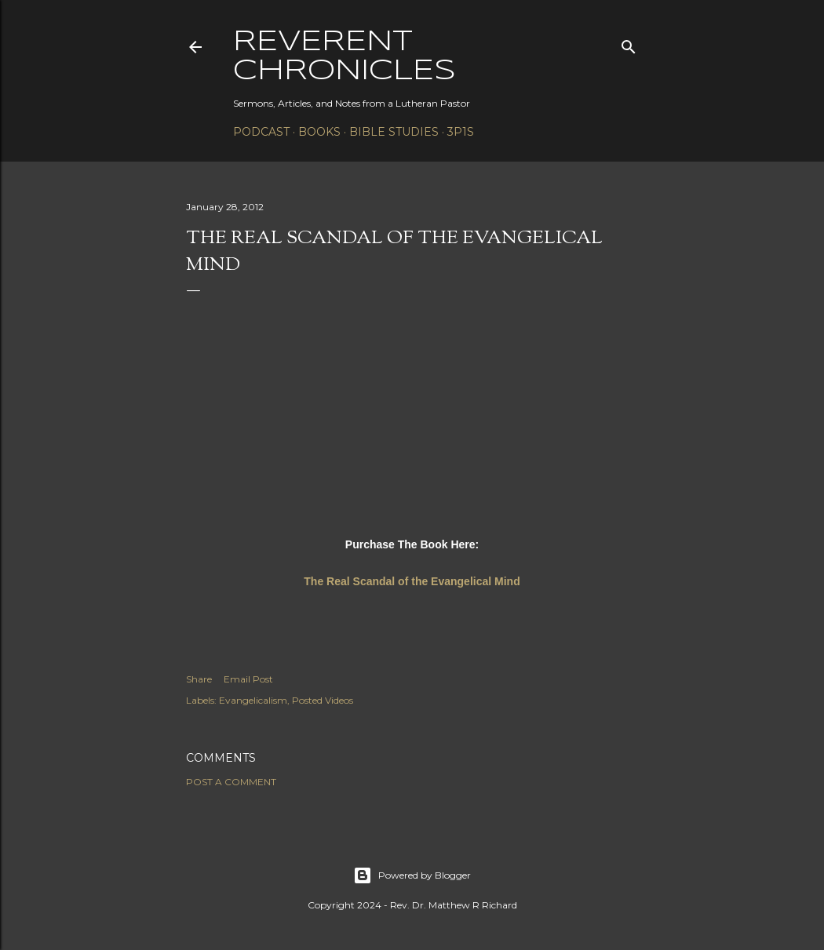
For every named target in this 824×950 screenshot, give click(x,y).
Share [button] (199, 679)
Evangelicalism (253, 700)
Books (319, 132)
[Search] (628, 43)
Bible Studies (394, 132)
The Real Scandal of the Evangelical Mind (412, 581)
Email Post (248, 679)
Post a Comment (231, 782)
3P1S (460, 132)
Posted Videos (322, 700)
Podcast (261, 132)
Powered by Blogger (412, 875)
